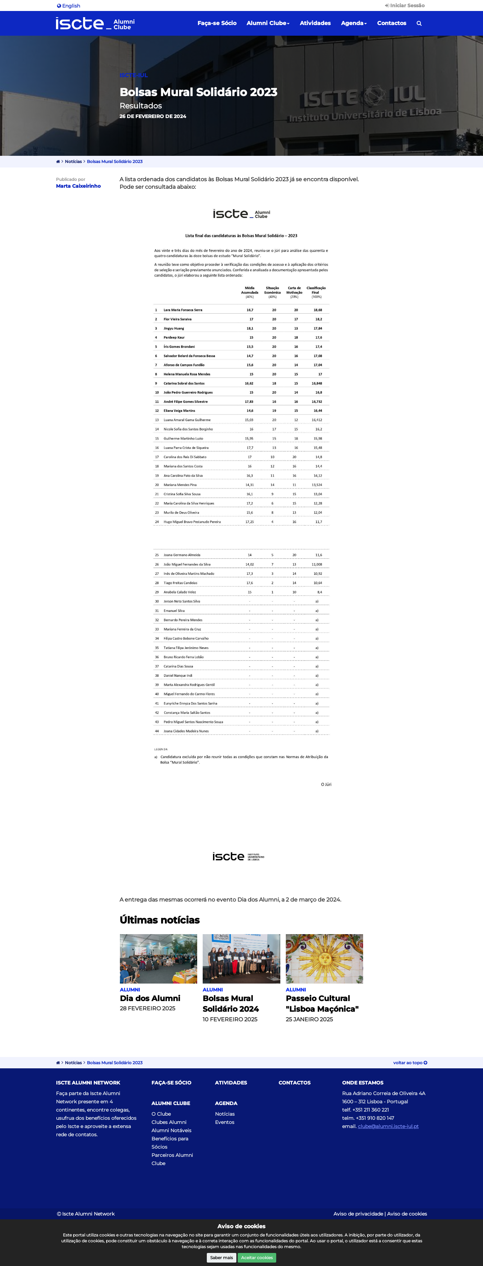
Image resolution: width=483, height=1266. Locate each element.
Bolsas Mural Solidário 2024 (231, 1004)
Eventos (224, 1122)
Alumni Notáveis (171, 1130)
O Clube (161, 1114)
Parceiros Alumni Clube (172, 1159)
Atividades (315, 23)
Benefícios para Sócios (169, 1143)
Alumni (130, 990)
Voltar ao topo (410, 1062)
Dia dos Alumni (150, 998)
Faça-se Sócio (217, 23)
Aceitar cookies (257, 1257)
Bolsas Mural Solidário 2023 (115, 161)
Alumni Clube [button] (268, 23)
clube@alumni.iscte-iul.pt (388, 1126)
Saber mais (221, 1257)
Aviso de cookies (407, 1214)
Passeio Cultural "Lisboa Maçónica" (322, 1004)
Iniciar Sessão (404, 5)
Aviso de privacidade (358, 1214)
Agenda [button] (354, 23)
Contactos (391, 23)
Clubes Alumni (169, 1122)
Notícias (73, 161)
